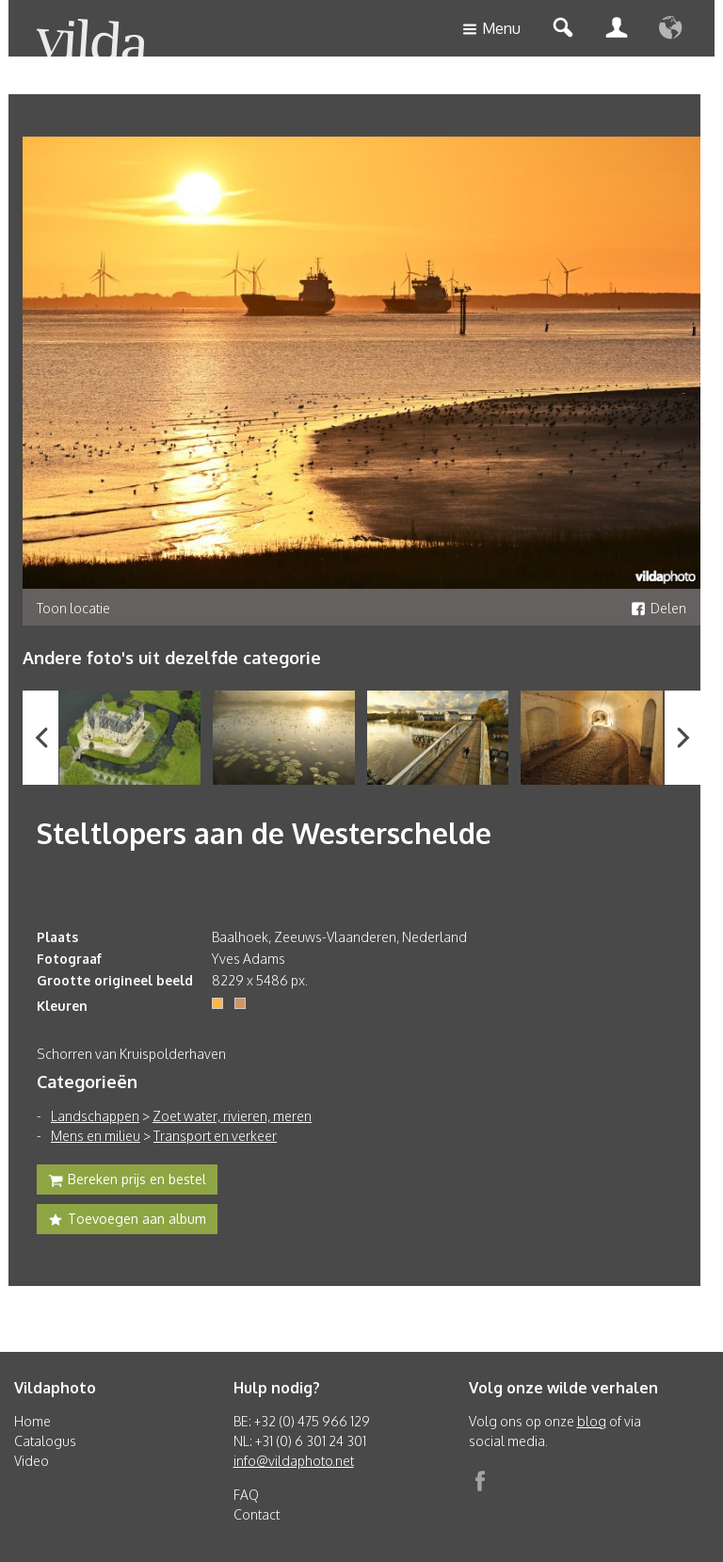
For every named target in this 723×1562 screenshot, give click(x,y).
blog (591, 1421)
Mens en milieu (95, 1136)
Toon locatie (73, 608)
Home (32, 1421)
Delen (658, 608)
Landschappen (95, 1116)
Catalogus (45, 1441)
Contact (256, 1514)
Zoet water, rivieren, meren (232, 1116)
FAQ (246, 1495)
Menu (491, 30)
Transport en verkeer (215, 1136)
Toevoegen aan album (127, 1221)
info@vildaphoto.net (293, 1461)
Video (31, 1461)
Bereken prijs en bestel (127, 1181)
